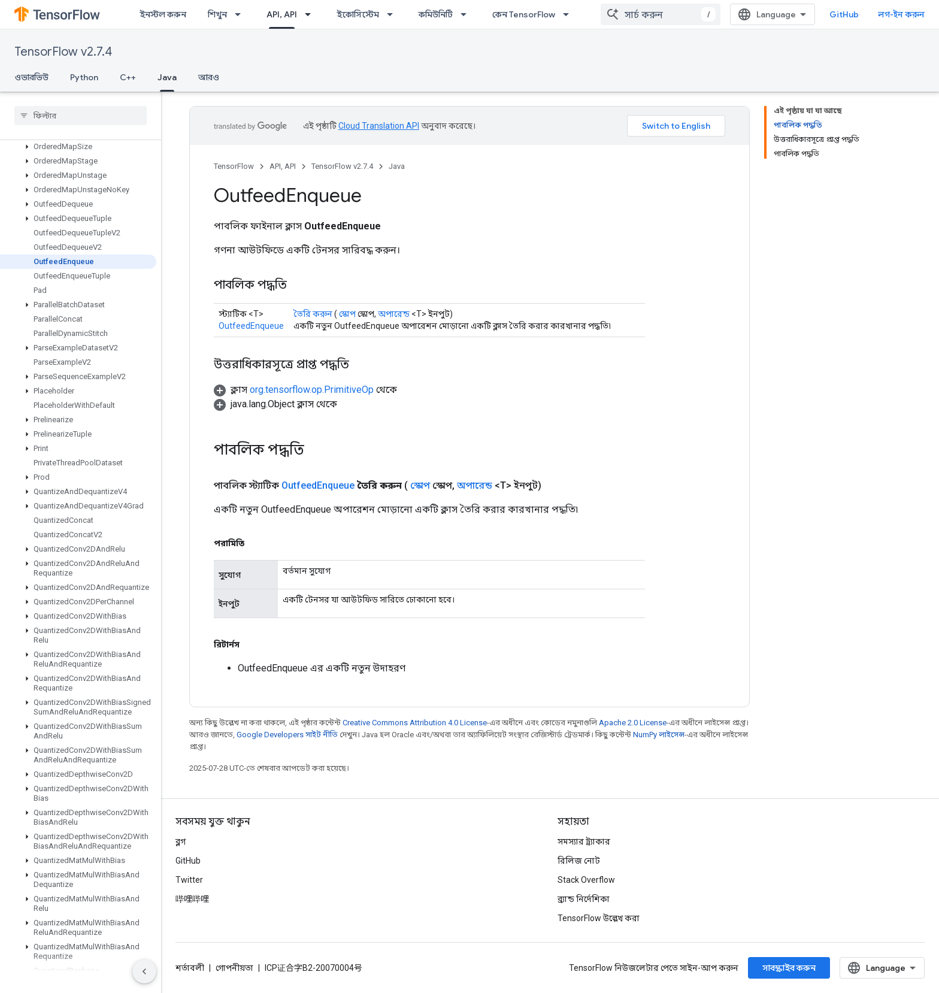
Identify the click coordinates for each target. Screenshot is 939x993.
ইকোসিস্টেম (358, 14)
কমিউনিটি (436, 14)
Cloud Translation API (378, 126)
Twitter (189, 880)
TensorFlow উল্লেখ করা (599, 918)
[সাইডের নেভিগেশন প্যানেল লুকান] (144, 971)
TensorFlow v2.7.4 (63, 51)
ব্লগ (180, 841)
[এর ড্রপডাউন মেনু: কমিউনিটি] (467, 14)
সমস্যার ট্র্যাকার (584, 841)
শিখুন (217, 14)
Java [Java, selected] (167, 77)
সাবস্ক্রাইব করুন (789, 967)
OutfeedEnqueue (251, 326)
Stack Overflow (586, 880)
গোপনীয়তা (234, 968)
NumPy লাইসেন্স (658, 734)
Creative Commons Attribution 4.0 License (415, 722)
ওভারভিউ (31, 77)
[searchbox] (80, 115)
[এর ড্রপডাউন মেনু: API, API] (311, 14)
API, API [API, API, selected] (281, 14)
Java (397, 166)
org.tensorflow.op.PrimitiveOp (312, 389)
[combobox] (660, 14)
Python (84, 77)
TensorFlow (234, 166)
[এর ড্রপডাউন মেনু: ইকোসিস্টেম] (393, 14)
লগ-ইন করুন (901, 14)
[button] (78, 147)
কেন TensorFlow (523, 14)
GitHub (844, 14)
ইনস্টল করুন (163, 14)
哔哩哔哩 (192, 899)
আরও (208, 77)
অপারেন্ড (394, 314)
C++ (128, 77)
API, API (282, 166)
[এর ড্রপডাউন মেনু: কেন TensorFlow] (569, 14)
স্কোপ (347, 314)
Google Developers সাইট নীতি (287, 734)
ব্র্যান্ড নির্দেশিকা (584, 899)
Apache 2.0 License (633, 722)
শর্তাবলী (189, 968)
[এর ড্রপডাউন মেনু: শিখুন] (241, 14)
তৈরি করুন (312, 314)
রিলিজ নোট (579, 860)
